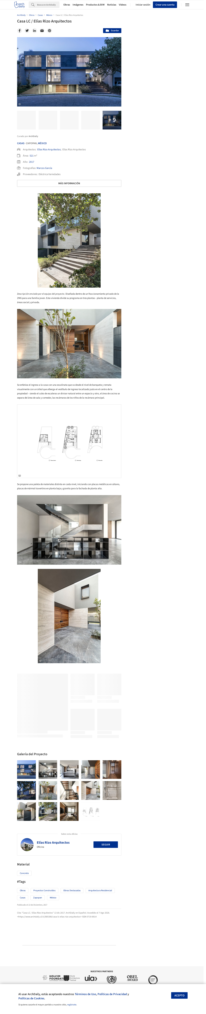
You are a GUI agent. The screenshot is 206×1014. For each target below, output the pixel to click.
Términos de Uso (85, 994)
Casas (20, 143)
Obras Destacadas (72, 890)
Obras (66, 4)
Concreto (24, 873)
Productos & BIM (95, 4)
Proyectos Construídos (44, 890)
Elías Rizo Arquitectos (49, 149)
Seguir (105, 844)
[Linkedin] (34, 30)
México (42, 143)
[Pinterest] (49, 30)
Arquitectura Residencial (100, 890)
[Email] (42, 30)
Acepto (179, 995)
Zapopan (37, 897)
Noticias (111, 4)
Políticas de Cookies (31, 998)
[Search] (48, 4)
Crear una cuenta (165, 5)
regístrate (71, 1004)
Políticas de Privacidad (112, 994)
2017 (31, 162)
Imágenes (78, 4)
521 (32, 155)
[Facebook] (19, 30)
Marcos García (44, 168)
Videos (122, 4)
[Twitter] (27, 30)
